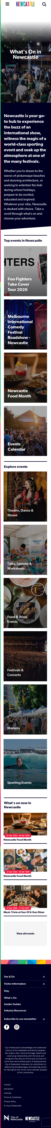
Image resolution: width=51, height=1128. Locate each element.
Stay (6, 991)
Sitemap (7, 1093)
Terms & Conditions (12, 1097)
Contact (7, 1084)
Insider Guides (12, 1004)
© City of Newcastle (12, 1105)
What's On (10, 998)
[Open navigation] (7, 4)
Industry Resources (15, 1010)
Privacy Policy (10, 1101)
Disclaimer (8, 1089)
